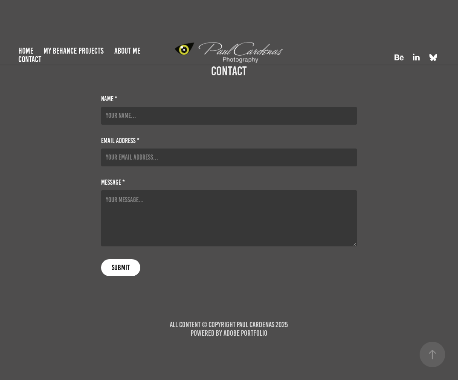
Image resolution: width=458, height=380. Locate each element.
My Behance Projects (73, 50)
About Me (127, 50)
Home (25, 50)
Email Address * (120, 140)
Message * (113, 182)
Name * (109, 99)
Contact (29, 59)
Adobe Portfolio (245, 333)
